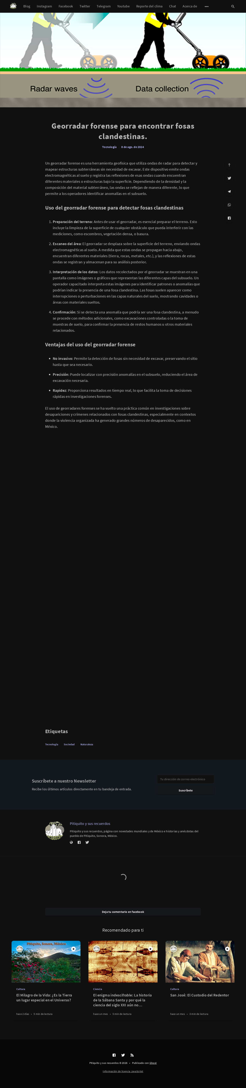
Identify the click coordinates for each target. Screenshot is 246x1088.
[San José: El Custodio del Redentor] (200, 1006)
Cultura (20, 989)
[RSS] (132, 1055)
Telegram (103, 6)
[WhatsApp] (229, 205)
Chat (172, 6)
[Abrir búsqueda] (233, 6)
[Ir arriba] (229, 165)
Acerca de (190, 6)
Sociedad (69, 744)
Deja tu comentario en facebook (123, 912)
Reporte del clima (149, 6)
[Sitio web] (71, 842)
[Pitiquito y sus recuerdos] (54, 830)
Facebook (66, 6)
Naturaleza (86, 744)
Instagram (44, 6)
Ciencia (97, 989)
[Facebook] (229, 218)
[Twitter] (229, 178)
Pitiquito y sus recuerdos (90, 823)
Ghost (153, 1063)
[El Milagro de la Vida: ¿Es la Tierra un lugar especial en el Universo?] (46, 1006)
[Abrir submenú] (207, 6)
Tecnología (109, 147)
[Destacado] (73, 949)
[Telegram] (229, 191)
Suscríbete (186, 790)
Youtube (123, 6)
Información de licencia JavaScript (123, 1071)
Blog (26, 6)
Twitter (85, 6)
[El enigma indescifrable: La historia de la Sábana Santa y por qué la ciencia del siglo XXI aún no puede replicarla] (122, 1006)
